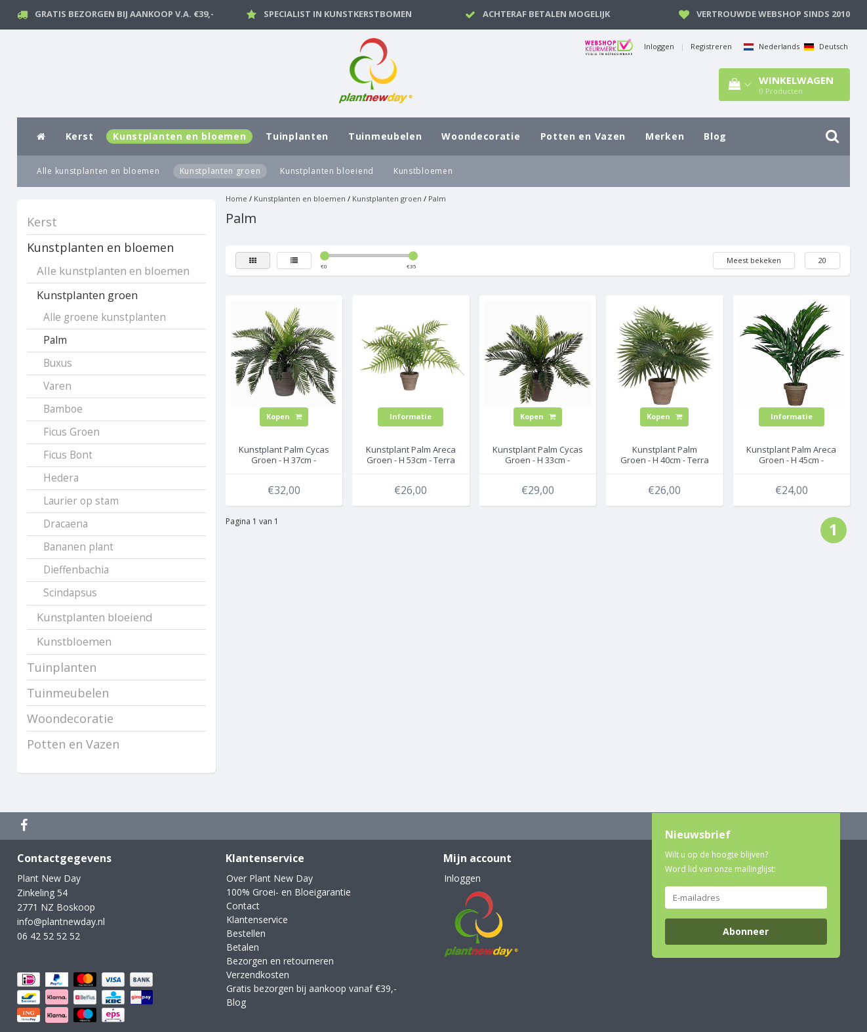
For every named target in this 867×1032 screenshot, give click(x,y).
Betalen (242, 947)
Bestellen (246, 933)
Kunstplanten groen (220, 170)
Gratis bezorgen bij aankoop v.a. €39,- (124, 14)
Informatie (411, 416)
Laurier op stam (81, 501)
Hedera (61, 478)
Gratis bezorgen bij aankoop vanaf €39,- (311, 988)
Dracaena (65, 524)
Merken (664, 136)
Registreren (711, 46)
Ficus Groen (71, 432)
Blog (715, 136)
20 (822, 260)
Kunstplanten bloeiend (327, 170)
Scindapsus (70, 593)
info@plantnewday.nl (61, 921)
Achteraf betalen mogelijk (546, 14)
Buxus (57, 363)
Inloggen (659, 46)
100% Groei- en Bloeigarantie (288, 892)
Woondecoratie (480, 136)
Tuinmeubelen (385, 136)
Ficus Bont (67, 455)
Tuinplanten (297, 136)
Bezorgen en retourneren (280, 961)
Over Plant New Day (269, 878)
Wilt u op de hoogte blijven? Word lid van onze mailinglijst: (720, 862)
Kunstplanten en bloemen (179, 136)
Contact (243, 905)
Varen (57, 386)
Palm (55, 340)
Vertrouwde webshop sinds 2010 (773, 14)
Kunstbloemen (423, 170)
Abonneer (746, 931)
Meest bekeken (754, 260)
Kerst (80, 136)
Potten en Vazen (583, 136)
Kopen (284, 416)
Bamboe (63, 409)
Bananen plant (78, 547)
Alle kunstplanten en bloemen (98, 170)
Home (236, 198)
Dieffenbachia (76, 570)
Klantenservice (257, 919)
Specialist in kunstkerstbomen (338, 14)
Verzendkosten (257, 974)
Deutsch (826, 46)
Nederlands (771, 46)
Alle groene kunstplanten (104, 317)
